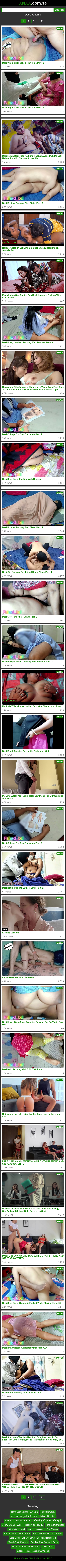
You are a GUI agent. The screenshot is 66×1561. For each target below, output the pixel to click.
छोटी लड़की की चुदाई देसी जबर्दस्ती (24, 1516)
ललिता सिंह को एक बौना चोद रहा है (47, 1520)
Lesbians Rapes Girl (46, 1538)
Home (17, 1558)
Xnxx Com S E (48, 1512)
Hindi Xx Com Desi (55, 1525)
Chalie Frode (48, 1546)
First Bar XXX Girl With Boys (44, 1542)
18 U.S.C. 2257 (44, 1558)
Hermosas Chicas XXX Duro (24, 1512)
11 (42, 21)
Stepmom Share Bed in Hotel (26, 1546)
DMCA (32, 1558)
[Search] (27, 10)
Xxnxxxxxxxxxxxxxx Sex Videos (43, 1529)
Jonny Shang (8, 1525)
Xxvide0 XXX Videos (18, 1542)
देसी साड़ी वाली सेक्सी (16, 1529)
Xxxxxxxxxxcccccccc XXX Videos (33, 1551)
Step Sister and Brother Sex (17, 1533)
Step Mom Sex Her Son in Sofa (47, 1533)
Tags (24, 1558)
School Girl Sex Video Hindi (18, 1520)
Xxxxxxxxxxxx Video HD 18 (30, 1525)
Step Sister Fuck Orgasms (22, 1538)
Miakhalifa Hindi (48, 1516)
